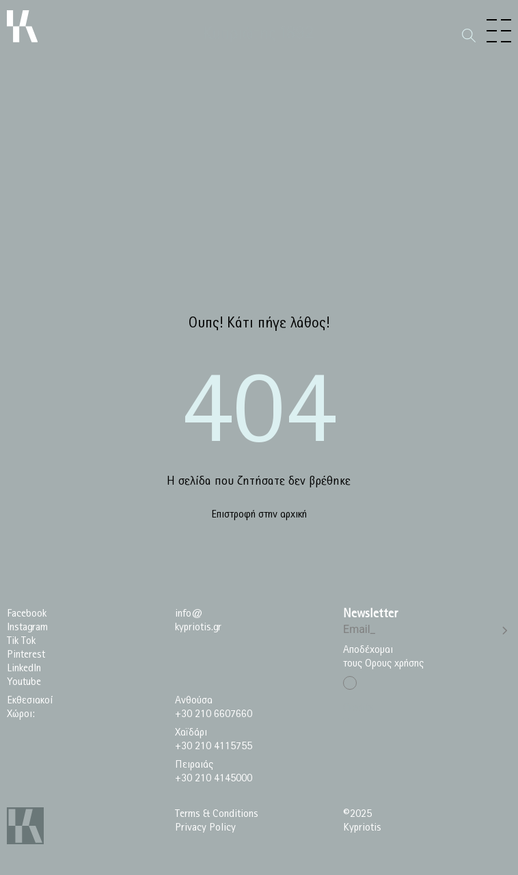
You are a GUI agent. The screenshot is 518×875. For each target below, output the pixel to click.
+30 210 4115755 (213, 746)
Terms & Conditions (216, 814)
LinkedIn (24, 668)
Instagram (27, 627)
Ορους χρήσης (394, 663)
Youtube (24, 682)
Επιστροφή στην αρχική (259, 514)
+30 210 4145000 (213, 778)
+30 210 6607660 (213, 714)
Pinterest (26, 654)
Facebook (26, 613)
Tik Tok (21, 641)
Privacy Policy (205, 827)
